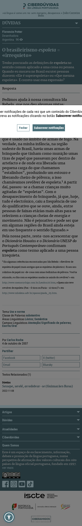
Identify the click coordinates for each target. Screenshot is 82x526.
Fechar (23, 128)
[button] (9, 517)
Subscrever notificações (49, 128)
